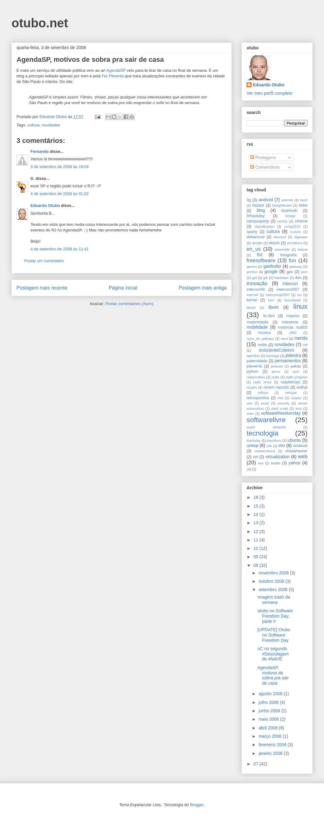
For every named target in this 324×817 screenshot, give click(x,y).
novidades (51, 125)
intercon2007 (288, 289)
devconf (280, 237)
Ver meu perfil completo (269, 93)
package (272, 356)
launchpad (293, 300)
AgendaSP (116, 70)
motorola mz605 (293, 327)
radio (275, 377)
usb (269, 446)
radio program (297, 377)
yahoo (294, 462)
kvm (271, 300)
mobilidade (257, 327)
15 (256, 506)
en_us (254, 249)
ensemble (282, 249)
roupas (296, 398)
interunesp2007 (277, 295)
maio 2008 (269, 719)
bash (304, 200)
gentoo (252, 272)
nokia (262, 345)
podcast (277, 366)
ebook (274, 243)
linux (300, 306)
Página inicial (123, 287)
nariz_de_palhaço (260, 338)
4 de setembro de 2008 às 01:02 (59, 193)
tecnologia (262, 433)
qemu (275, 371)
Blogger (197, 804)
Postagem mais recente (41, 287)
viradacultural (264, 451)
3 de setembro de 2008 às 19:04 (59, 166)
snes (250, 413)
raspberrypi (290, 382)
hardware (281, 278)
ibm (298, 278)
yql (249, 469)
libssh (251, 307)
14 (256, 514)
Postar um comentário (44, 260)
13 (256, 522)
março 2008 (270, 736)
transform (274, 440)
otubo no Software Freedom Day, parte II (275, 616)
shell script (279, 408)
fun (292, 260)
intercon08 (256, 289)
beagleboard (282, 205)
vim (281, 445)
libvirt (273, 307)
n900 (293, 333)
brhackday (256, 216)
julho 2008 (269, 702)
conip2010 (292, 226)
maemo (292, 316)
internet (252, 295)
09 (256, 556)
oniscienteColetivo (276, 350)
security (284, 403)
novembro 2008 (274, 572)
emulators (294, 243)
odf (305, 345)
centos (282, 221)
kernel (252, 300)
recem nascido (276, 387)
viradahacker (296, 451)
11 (256, 539)
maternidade (257, 322)
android (265, 199)
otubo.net (40, 23)
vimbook (300, 446)
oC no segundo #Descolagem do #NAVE (273, 654)
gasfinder (272, 266)
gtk (265, 278)
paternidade (257, 361)
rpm (249, 403)
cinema (301, 221)
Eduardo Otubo (45, 205)
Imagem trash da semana (273, 600)
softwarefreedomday (281, 413)
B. (32, 178)
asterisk (287, 200)
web (303, 456)
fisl (259, 254)
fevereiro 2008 (272, 744)
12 (256, 531)
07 (256, 763)
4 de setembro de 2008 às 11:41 (59, 249)
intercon (290, 283)
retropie (291, 393)
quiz (296, 371)
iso (299, 295)
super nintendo (266, 427)
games (252, 266)
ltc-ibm (269, 316)
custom (295, 232)
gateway (295, 266)
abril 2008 (268, 727)
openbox (253, 356)
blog (261, 210)
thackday (254, 440)
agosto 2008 (271, 693)
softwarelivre (266, 420)
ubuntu (294, 440)
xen (260, 463)
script (265, 403)
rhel (280, 398)
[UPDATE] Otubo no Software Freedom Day (273, 635)
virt (255, 457)
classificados (264, 226)
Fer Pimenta (113, 76)
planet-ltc (254, 366)
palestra (293, 355)
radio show (262, 382)
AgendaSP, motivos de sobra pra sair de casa (273, 675)
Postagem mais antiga (203, 287)
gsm (304, 272)
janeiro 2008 (271, 753)
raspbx (252, 387)
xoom (275, 463)
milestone (290, 322)
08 (256, 565)
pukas (295, 366)
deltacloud (255, 237)
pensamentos (288, 360)
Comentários (265, 167)
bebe (303, 205)
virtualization (278, 456)
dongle (257, 243)
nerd (284, 338)
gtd (254, 278)
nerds (301, 338)
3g (249, 200)
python (252, 371)
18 (256, 497)
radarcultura (256, 377)
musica (264, 333)
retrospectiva (258, 398)
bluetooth (289, 210)
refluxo (263, 393)
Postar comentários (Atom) (129, 303)
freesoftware (261, 260)
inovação (257, 283)
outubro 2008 (271, 581)
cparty (252, 232)
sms (298, 408)
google (271, 271)
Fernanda (39, 151)
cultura (33, 125)
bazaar (258, 205)
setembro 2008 (273, 589)
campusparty (258, 221)
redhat (302, 387)
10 (256, 548)
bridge (290, 216)
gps (289, 272)
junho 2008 (269, 710)
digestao (301, 237)
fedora (303, 249)
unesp (252, 445)
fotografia (288, 255)
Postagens (263, 157)
